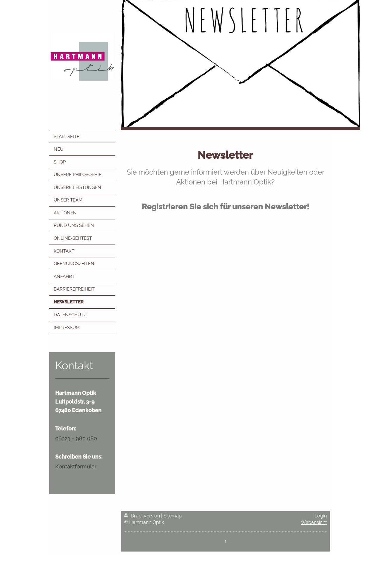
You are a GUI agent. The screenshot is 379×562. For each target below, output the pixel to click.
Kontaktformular (75, 466)
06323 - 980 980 (76, 438)
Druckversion (142, 516)
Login (321, 516)
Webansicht (314, 522)
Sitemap (173, 516)
